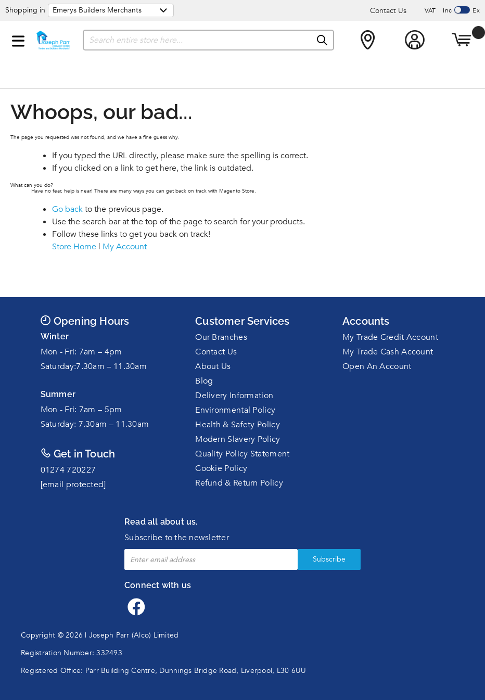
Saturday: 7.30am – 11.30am (95, 424)
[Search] (322, 40)
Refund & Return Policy (239, 483)
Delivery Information (234, 395)
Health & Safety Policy (237, 424)
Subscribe (329, 559)
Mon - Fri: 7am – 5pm (81, 409)
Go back (67, 209)
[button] (18, 39)
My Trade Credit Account (390, 337)
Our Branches (221, 337)
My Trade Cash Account (387, 352)
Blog (204, 381)
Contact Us (388, 11)
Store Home (74, 246)
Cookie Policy (221, 468)
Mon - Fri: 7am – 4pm (81, 352)
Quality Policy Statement (242, 454)
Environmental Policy (235, 410)
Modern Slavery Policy (237, 439)
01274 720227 (68, 470)
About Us (213, 366)
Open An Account (377, 366)
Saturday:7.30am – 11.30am (94, 366)
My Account (125, 246)
